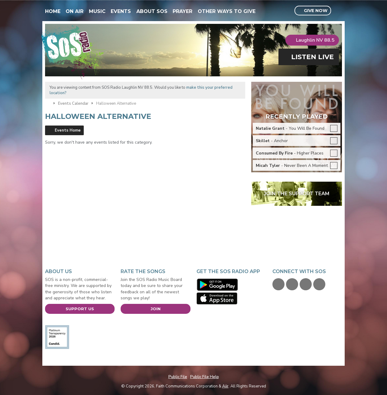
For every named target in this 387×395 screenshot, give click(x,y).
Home (52, 11)
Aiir (225, 386)
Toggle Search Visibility (338, 10)
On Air (74, 11)
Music (97, 11)
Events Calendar (73, 103)
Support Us (80, 308)
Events (121, 11)
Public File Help (204, 377)
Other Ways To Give (226, 11)
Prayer (182, 11)
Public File (177, 377)
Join (156, 308)
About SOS (151, 11)
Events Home (68, 130)
